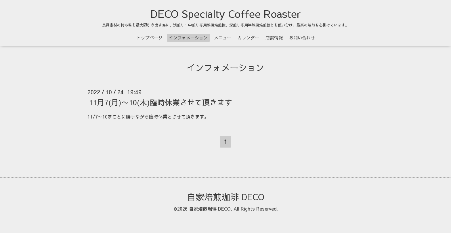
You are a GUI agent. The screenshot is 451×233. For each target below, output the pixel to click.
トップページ (150, 38)
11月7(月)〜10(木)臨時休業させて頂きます (160, 102)
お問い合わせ (302, 38)
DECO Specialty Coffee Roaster (226, 13)
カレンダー (248, 38)
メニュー (222, 38)
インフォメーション (188, 38)
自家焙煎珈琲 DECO (225, 197)
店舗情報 (274, 38)
